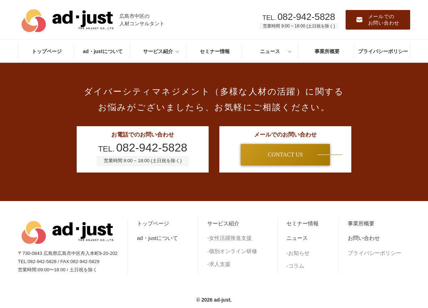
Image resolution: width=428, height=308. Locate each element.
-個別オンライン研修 (232, 251)
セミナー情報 (302, 223)
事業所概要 (361, 223)
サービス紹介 (223, 223)
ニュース (297, 238)
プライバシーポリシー (374, 253)
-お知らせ (298, 253)
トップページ (153, 223)
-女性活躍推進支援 (229, 238)
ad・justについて (157, 238)
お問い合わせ (364, 238)
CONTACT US (285, 155)
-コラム (295, 266)
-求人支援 (218, 264)
